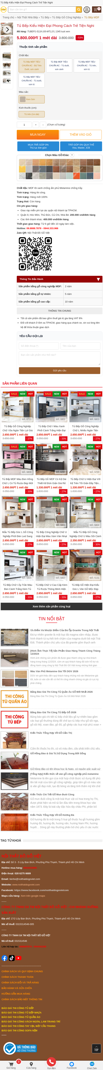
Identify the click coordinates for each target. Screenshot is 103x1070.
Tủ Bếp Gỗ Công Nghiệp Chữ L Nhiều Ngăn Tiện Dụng (85, 430)
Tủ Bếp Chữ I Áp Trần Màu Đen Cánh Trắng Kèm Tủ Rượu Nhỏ (17, 589)
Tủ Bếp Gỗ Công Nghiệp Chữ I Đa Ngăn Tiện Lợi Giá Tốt (18, 430)
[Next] (7, 29)
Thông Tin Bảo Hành (60, 279)
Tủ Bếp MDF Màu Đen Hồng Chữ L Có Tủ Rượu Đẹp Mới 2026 (17, 483)
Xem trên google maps (33, 895)
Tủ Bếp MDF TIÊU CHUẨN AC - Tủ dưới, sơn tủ (32, 80)
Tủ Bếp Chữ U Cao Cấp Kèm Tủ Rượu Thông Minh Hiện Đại (51, 589)
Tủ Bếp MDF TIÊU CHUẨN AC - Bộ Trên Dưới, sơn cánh (32, 65)
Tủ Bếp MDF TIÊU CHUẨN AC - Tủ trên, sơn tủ (86, 65)
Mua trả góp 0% (38, 146)
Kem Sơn (27, 99)
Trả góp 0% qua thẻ (81, 146)
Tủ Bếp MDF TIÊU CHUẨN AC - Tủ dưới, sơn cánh (59, 65)
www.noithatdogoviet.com (26, 884)
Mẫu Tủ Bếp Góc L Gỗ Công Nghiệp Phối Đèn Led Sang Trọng (17, 536)
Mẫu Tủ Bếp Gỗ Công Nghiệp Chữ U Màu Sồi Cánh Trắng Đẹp (85, 536)
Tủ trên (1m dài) (31, 114)
